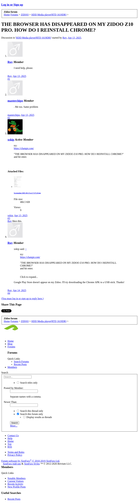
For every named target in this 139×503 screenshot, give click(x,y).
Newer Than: (10, 402)
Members (12, 367)
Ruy (65, 37)
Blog (10, 343)
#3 (9, 218)
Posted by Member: (13, 388)
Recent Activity (15, 484)
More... (13, 425)
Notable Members (17, 478)
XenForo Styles (32, 463)
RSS (10, 446)
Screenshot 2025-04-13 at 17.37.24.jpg (27, 193)
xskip (11, 139)
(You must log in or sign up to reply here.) (22, 298)
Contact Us (13, 435)
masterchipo (15, 100)
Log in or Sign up (12, 4)
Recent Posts (20, 364)
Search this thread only (30, 411)
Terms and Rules (16, 452)
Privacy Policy (15, 455)
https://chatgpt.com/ (24, 148)
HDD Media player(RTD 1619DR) (33, 37)
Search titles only (27, 382)
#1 (9, 79)
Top (9, 444)
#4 (9, 293)
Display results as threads (37, 417)
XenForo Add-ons (12, 463)
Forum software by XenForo (30, 461)
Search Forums (21, 361)
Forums (11, 346)
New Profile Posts (17, 486)
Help (10, 438)
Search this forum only (30, 414)
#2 (9, 117)
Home (11, 341)
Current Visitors (16, 481)
